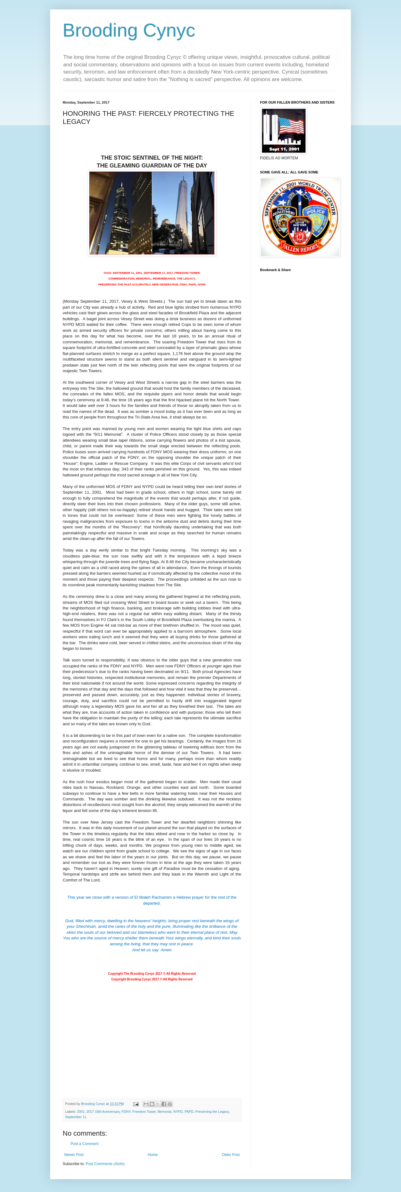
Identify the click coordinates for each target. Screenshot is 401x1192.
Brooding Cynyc (129, 30)
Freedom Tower (144, 1111)
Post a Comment (84, 1144)
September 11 (75, 1117)
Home (153, 1155)
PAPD (189, 1111)
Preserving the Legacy (212, 1111)
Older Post (231, 1155)
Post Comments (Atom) (105, 1164)
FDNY (126, 1111)
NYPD (178, 1111)
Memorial (164, 1111)
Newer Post (74, 1155)
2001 (81, 1111)
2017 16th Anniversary (103, 1111)
